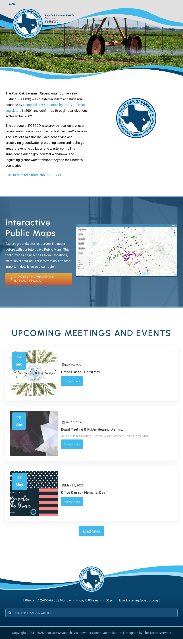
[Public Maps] (126, 225)
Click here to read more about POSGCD (33, 175)
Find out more (72, 381)
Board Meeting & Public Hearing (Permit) (92, 429)
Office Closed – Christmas (80, 372)
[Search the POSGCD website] (91, 612)
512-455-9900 (46, 600)
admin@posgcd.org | (144, 600)
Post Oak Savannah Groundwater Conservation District (83, 633)
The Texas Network (157, 633)
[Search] (9, 612)
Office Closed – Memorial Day (83, 492)
